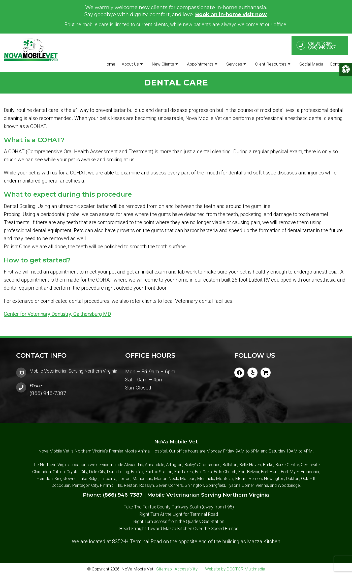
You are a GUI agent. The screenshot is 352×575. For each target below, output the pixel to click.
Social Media (311, 64)
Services (234, 64)
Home (109, 64)
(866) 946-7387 (47, 393)
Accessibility (186, 568)
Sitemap (164, 568)
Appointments (200, 64)
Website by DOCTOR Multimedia (235, 568)
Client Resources (270, 64)
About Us (130, 64)
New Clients (163, 64)
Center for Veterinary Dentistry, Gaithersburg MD (57, 314)
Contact (337, 64)
